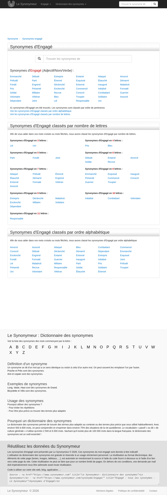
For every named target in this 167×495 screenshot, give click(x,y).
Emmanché (16, 76)
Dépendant (15, 100)
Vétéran (36, 96)
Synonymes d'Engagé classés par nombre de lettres (58, 125)
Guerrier (124, 92)
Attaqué (102, 76)
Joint (34, 100)
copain (18, 374)
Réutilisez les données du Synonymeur (43, 446)
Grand (53, 387)
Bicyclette (12, 391)
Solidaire (102, 96)
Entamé (80, 76)
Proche (11, 370)
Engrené (36, 84)
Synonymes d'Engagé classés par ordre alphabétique (60, 232)
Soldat (13, 92)
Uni (99, 100)
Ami (9, 374)
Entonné (80, 84)
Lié (55, 100)
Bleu (56, 96)
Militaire (36, 92)
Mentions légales (104, 490)
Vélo (22, 391)
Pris (12, 88)
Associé (124, 96)
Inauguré (102, 84)
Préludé (14, 80)
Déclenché (59, 84)
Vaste (16, 387)
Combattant (104, 92)
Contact (153, 490)
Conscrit (80, 92)
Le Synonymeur (26, 4)
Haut (23, 387)
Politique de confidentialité (131, 490)
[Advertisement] (83, 22)
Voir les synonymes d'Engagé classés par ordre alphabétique (40, 111)
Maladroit (124, 84)
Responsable (82, 100)
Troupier (80, 96)
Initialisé (102, 88)
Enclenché (59, 88)
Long (9, 387)
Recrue (57, 92)
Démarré (124, 80)
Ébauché (102, 80)
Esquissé (80, 80)
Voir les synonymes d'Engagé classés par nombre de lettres (40, 114)
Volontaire (15, 96)
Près (20, 370)
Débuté (35, 76)
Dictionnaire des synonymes (71, 4)
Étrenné (58, 80)
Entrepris (58, 76)
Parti (34, 80)
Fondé (13, 84)
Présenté (36, 88)
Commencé (82, 88)
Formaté (124, 88)
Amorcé (124, 76)
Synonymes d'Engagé (31, 46)
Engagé (46, 4)
